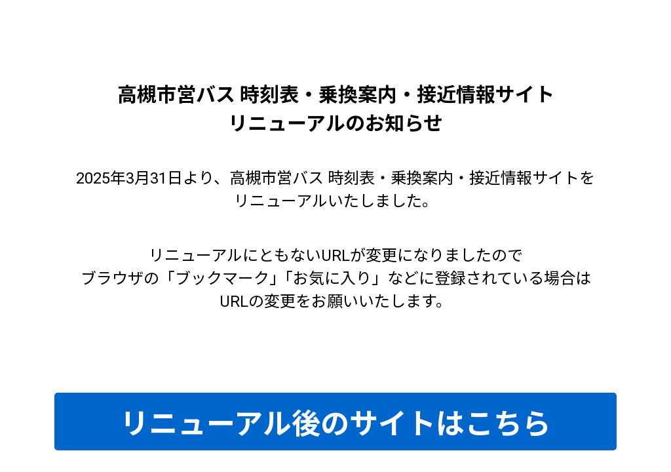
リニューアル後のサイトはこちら (335, 424)
